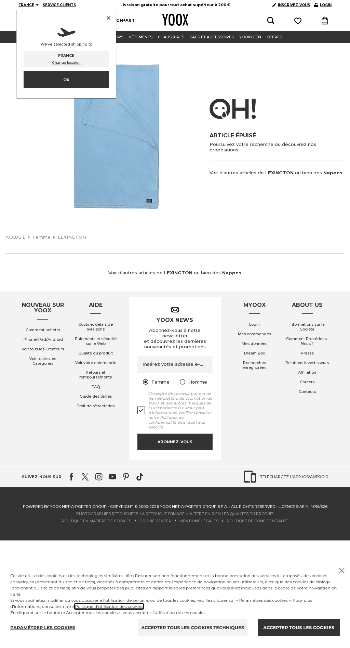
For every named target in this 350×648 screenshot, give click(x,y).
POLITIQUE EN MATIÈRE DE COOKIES (96, 521)
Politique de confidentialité (166, 420)
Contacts (307, 391)
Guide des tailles (96, 396)
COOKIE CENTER (155, 521)
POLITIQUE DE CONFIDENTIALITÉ (258, 521)
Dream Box (254, 353)
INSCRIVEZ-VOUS (291, 5)
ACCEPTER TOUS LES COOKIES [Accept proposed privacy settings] (298, 627)
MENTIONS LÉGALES (198, 521)
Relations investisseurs (307, 362)
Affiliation (307, 372)
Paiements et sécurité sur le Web (96, 341)
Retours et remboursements (95, 374)
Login (254, 324)
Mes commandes (254, 334)
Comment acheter (43, 329)
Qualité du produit (95, 353)
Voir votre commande (95, 362)
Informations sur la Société (307, 327)
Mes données (254, 343)
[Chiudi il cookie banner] (342, 570)
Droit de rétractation (96, 405)
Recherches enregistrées (254, 365)
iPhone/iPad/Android (43, 339)
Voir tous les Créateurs (43, 349)
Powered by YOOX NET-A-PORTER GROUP (65, 506)
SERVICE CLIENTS (59, 5)
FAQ (96, 386)
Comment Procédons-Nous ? (307, 341)
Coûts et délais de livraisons (95, 327)
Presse (307, 353)
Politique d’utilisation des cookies (109, 606)
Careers (307, 381)
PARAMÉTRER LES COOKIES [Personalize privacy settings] (42, 627)
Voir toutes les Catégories (42, 361)
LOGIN (323, 5)
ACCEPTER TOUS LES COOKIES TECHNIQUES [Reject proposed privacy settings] (192, 627)
